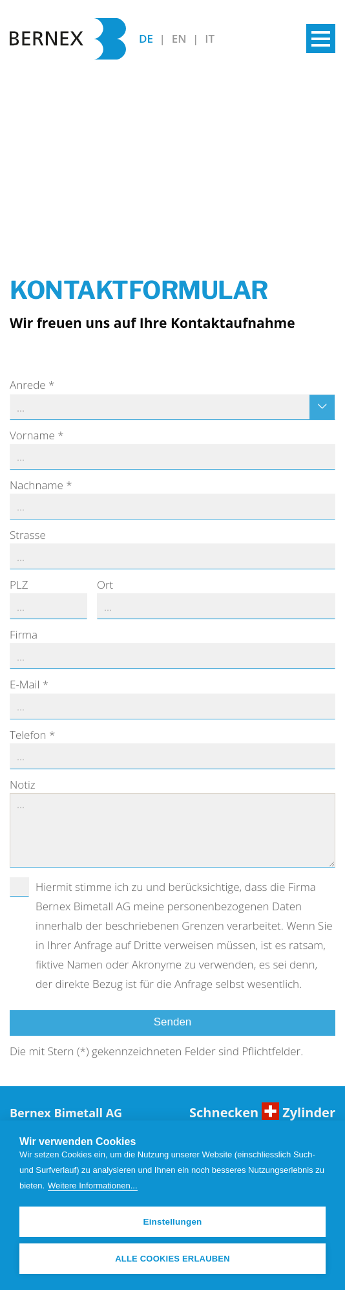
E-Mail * (29, 699)
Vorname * (37, 449)
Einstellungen (172, 1222)
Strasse (28, 548)
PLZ (19, 599)
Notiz (23, 798)
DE (147, 38)
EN (180, 38)
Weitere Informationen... (93, 1185)
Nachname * (41, 499)
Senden (173, 1037)
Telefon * (32, 748)
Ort (105, 599)
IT (209, 38)
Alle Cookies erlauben (172, 1258)
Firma (23, 649)
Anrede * (32, 399)
